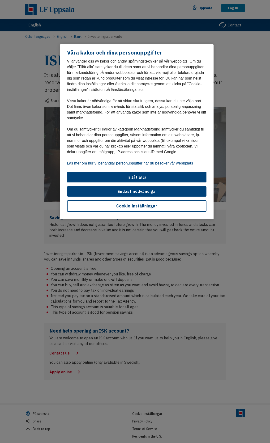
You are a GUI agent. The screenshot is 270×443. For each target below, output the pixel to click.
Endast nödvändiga (137, 191)
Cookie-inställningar (136, 206)
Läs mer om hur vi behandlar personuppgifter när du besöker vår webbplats (130, 163)
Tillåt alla (137, 177)
